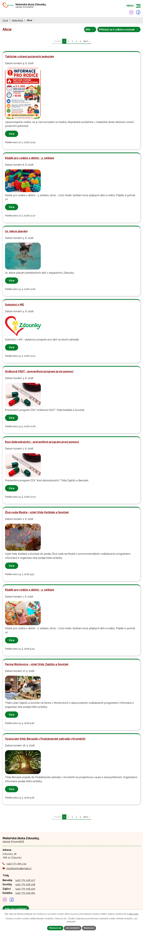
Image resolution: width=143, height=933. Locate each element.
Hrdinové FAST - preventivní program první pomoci (39, 371)
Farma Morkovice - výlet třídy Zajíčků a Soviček (36, 664)
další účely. (134, 914)
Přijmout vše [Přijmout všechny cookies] (55, 928)
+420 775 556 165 (25, 892)
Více (11, 133)
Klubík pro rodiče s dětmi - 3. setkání (29, 158)
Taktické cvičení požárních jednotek (29, 56)
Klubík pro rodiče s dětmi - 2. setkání (29, 589)
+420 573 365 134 (16, 863)
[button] (138, 6)
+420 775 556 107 (25, 880)
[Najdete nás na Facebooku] (138, 12)
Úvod (5, 20)
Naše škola (17, 20)
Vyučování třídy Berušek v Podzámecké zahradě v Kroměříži (45, 738)
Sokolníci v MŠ (14, 304)
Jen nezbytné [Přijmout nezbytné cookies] (72, 928)
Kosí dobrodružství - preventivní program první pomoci (42, 442)
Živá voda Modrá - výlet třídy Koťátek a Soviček (37, 512)
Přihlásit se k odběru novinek (119, 29)
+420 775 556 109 (25, 888)
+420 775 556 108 (25, 884)
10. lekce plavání (16, 231)
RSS (90, 29)
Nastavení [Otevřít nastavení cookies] (89, 928)
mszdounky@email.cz (18, 868)
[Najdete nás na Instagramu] (131, 12)
